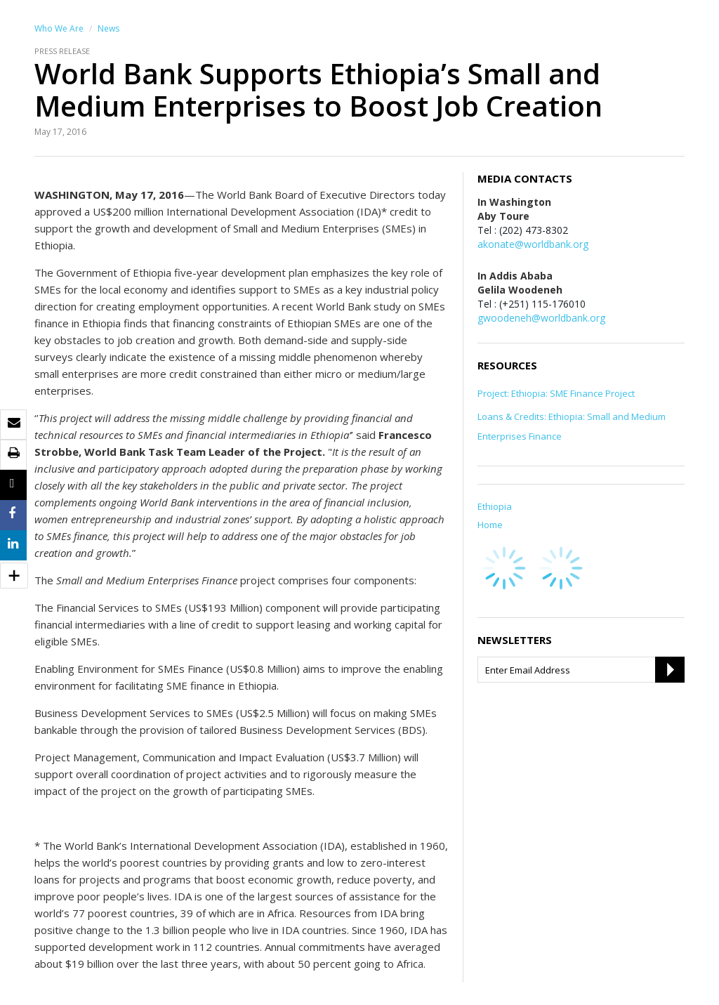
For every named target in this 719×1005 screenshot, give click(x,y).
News (108, 28)
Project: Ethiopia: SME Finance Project (556, 393)
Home (490, 524)
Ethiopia (494, 506)
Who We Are (59, 28)
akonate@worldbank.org (532, 244)
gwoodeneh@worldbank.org (541, 317)
